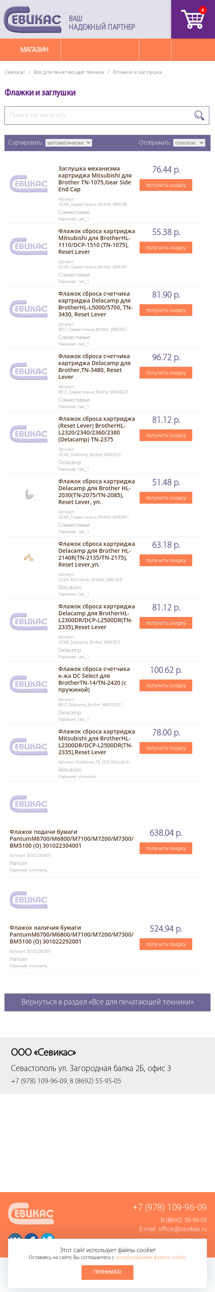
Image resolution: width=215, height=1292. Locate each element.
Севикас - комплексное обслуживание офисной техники (32, 19)
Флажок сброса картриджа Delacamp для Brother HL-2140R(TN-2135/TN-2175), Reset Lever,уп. (96, 554)
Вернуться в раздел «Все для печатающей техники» (108, 1002)
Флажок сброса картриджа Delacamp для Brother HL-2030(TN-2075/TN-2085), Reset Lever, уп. (96, 491)
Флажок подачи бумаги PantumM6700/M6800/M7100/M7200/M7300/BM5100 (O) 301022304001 (71, 838)
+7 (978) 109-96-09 (170, 1207)
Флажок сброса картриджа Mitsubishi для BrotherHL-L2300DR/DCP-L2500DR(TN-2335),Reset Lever (96, 741)
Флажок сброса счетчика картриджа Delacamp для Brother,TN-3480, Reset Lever (94, 366)
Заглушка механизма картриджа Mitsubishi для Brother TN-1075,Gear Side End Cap (95, 178)
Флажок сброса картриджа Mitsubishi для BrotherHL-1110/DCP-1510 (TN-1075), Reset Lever (96, 241)
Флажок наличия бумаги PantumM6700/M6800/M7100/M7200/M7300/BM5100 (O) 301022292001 (71, 934)
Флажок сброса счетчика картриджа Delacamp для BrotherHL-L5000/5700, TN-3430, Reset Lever (95, 304)
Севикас (14, 72)
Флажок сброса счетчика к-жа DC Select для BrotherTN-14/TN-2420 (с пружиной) (94, 679)
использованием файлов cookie (150, 1257)
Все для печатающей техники (69, 72)
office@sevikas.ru (182, 1229)
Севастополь (33, 1069)
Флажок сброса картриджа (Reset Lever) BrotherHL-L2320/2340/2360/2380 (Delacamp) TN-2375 (96, 429)
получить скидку (166, 185)
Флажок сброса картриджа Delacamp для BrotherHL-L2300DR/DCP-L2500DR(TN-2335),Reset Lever (96, 616)
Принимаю (107, 1272)
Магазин (34, 50)
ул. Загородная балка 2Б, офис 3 (114, 1069)
